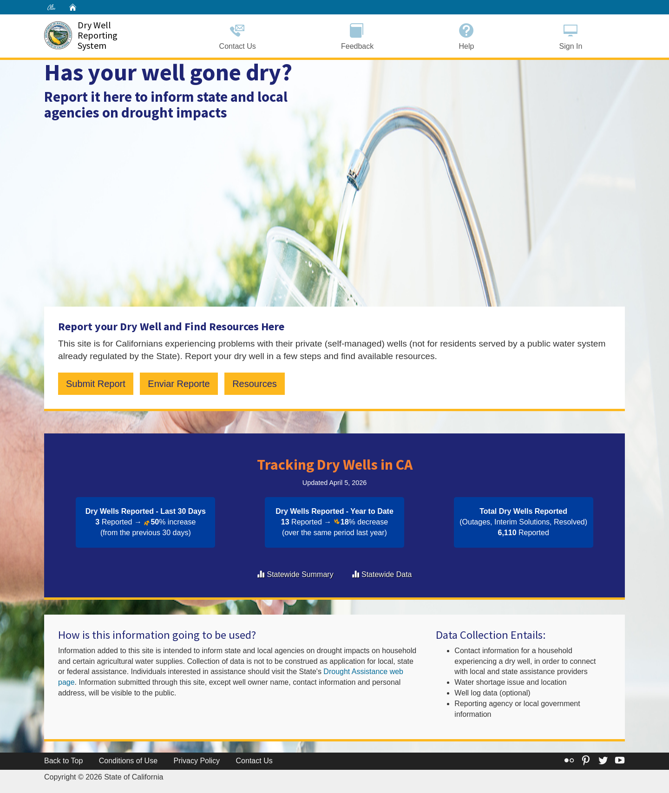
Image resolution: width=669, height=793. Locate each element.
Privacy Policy (197, 761)
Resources (254, 384)
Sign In (571, 35)
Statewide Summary (300, 574)
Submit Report (95, 384)
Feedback (357, 35)
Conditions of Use (128, 761)
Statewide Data (386, 574)
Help (466, 35)
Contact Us (237, 35)
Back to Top (63, 761)
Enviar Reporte (179, 384)
